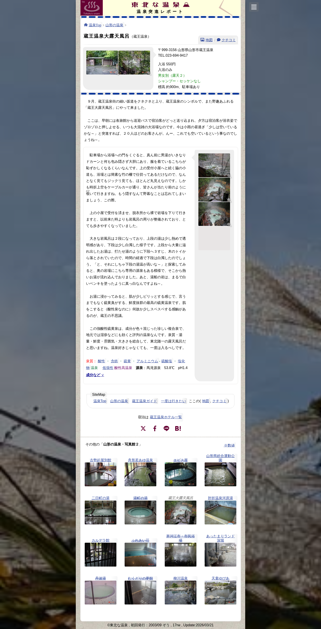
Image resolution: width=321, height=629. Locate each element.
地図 (209, 39)
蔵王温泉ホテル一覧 (166, 417)
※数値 (229, 445)
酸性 (101, 361)
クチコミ (229, 39)
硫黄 (127, 361)
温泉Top (95, 25)
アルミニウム (147, 361)
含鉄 (114, 361)
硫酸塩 (166, 361)
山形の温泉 (114, 25)
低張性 (108, 367)
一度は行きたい (173, 401)
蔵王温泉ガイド (144, 401)
